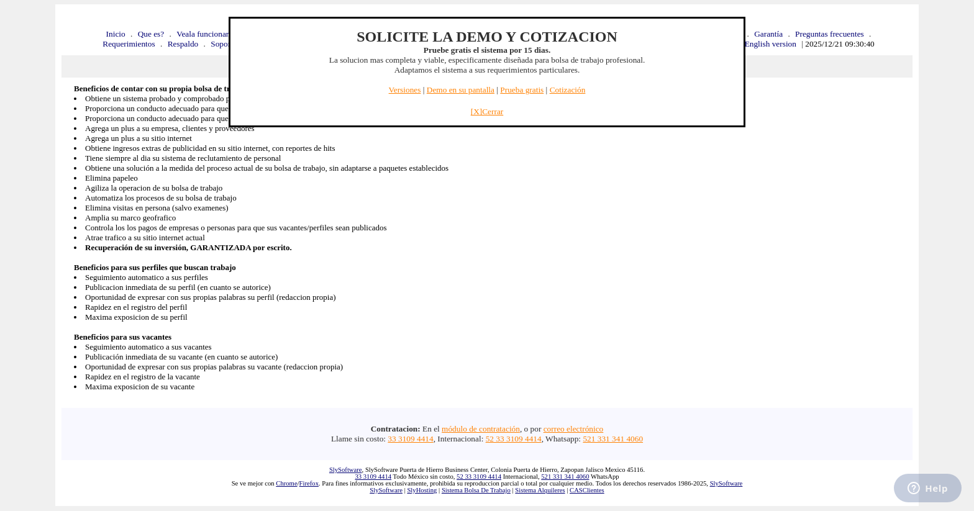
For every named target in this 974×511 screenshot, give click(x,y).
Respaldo (183, 43)
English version (770, 43)
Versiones (405, 89)
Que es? (151, 33)
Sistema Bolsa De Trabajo (476, 490)
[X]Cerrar (487, 111)
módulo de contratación (481, 428)
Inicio (115, 33)
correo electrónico (574, 428)
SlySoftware (345, 469)
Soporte (223, 43)
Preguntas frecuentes (829, 33)
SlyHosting (422, 490)
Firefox (309, 483)
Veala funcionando (207, 33)
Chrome (286, 483)
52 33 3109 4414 (514, 438)
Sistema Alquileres (540, 490)
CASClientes (587, 490)
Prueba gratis (522, 89)
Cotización (568, 89)
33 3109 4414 (410, 438)
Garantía (768, 33)
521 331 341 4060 (613, 438)
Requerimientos (128, 43)
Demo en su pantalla (460, 89)
